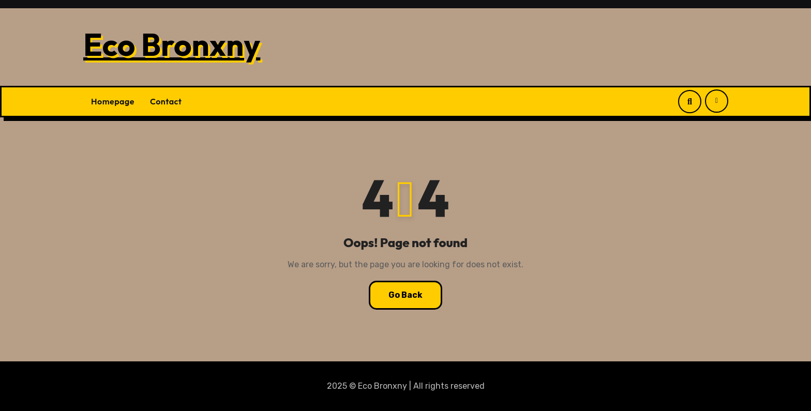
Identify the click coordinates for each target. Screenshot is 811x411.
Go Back (405, 295)
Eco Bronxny (171, 44)
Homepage (112, 101)
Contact (166, 101)
